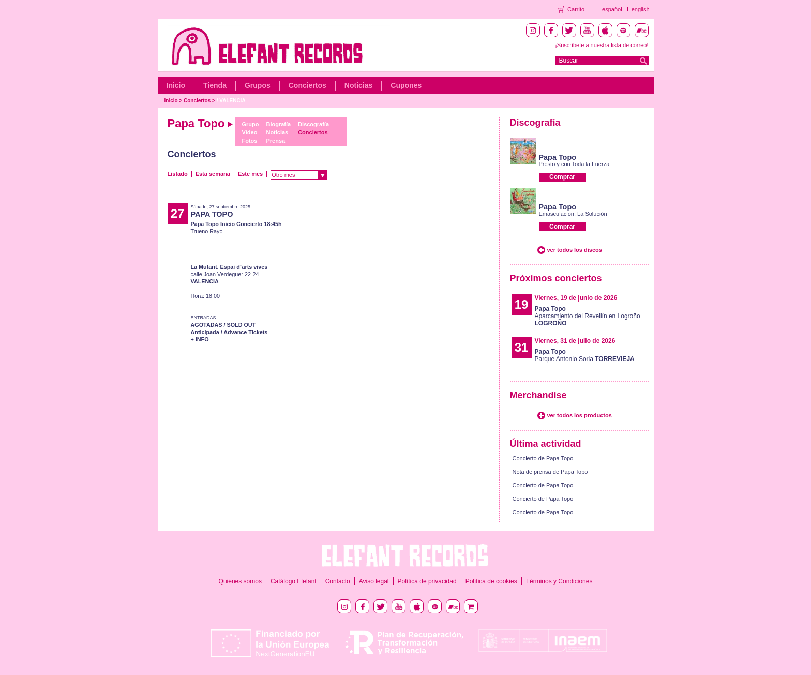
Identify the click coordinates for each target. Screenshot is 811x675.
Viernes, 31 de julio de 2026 (575, 340)
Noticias (358, 85)
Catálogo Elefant (294, 581)
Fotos (249, 141)
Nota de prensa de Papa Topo (550, 472)
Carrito (575, 9)
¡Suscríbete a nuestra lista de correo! (601, 45)
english (641, 9)
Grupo (250, 124)
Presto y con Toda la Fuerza (574, 164)
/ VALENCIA (231, 100)
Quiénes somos (240, 581)
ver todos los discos (574, 250)
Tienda (215, 85)
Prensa (275, 141)
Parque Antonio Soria (585, 355)
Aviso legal (374, 581)
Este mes (250, 174)
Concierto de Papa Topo (543, 458)
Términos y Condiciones (559, 581)
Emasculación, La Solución (573, 214)
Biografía (278, 124)
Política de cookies (491, 581)
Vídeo (249, 132)
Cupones (406, 85)
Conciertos (307, 85)
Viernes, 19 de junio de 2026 (576, 298)
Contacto (337, 581)
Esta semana (213, 174)
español (612, 9)
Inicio (176, 85)
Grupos (258, 85)
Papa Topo (558, 157)
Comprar (562, 177)
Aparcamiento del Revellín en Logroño (587, 316)
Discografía (313, 124)
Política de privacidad (427, 581)
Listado (178, 174)
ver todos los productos (579, 415)
